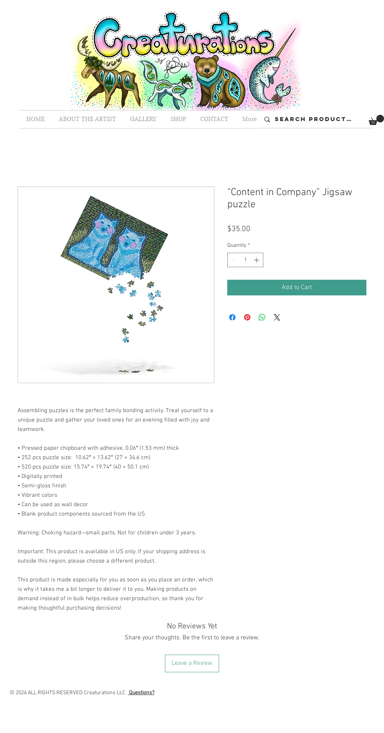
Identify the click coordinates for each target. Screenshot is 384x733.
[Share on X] (277, 317)
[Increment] (257, 260)
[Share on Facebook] (232, 317)
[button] (376, 120)
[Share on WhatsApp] (262, 317)
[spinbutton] (245, 260)
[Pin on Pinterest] (247, 317)
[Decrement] (233, 260)
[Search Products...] (316, 119)
